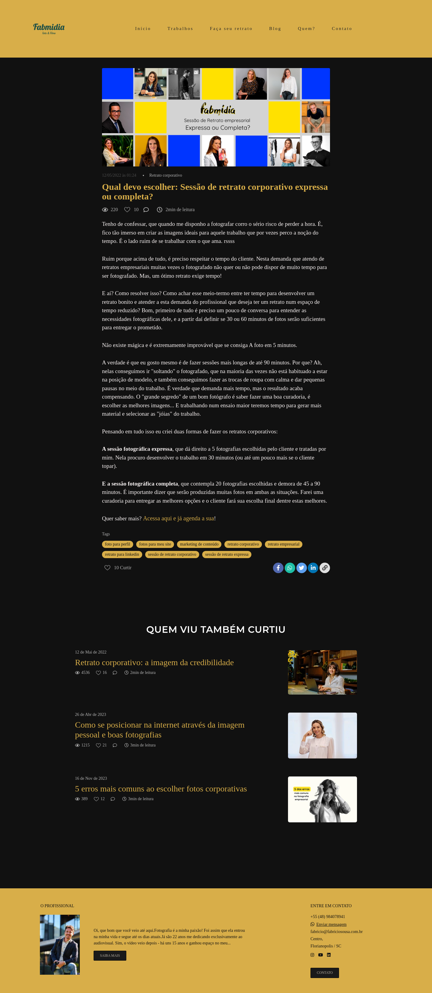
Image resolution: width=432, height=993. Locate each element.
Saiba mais (110, 956)
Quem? (306, 28)
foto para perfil (117, 544)
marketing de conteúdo (199, 544)
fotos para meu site (155, 544)
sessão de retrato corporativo (172, 554)
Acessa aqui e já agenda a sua (178, 518)
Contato (342, 28)
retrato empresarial (283, 544)
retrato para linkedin (122, 554)
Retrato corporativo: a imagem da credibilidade (154, 662)
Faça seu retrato (231, 28)
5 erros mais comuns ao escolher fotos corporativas (161, 788)
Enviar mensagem (331, 925)
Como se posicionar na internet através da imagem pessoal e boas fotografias (159, 730)
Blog (275, 28)
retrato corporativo (243, 544)
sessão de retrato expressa (226, 554)
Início (143, 28)
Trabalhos (180, 28)
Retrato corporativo (165, 175)
